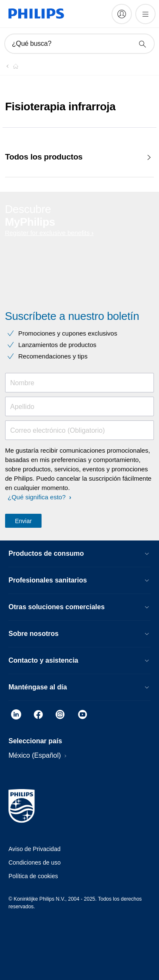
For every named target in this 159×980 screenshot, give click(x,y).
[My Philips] (122, 14)
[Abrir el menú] (145, 14)
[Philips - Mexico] (11, 66)
